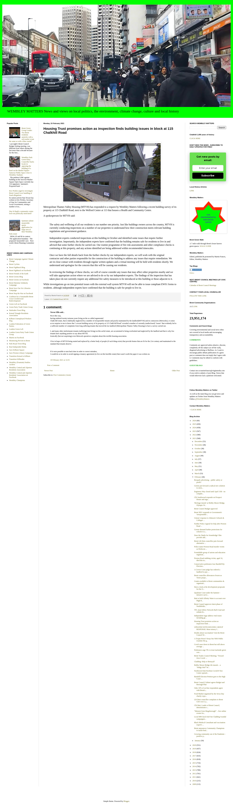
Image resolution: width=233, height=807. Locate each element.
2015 (194, 763)
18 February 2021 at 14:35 (60, 360)
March (197, 473)
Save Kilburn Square (16, 350)
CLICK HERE (195, 138)
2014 (194, 766)
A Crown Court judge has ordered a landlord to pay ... (207, 571)
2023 (194, 431)
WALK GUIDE (205, 246)
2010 (194, 781)
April (197, 470)
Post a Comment (53, 365)
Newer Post (48, 371)
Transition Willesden (16, 359)
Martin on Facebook (16, 338)
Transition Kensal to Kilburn (19, 356)
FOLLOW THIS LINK (198, 296)
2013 (194, 770)
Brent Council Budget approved (205, 509)
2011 (194, 777)
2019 (194, 749)
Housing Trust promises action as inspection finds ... (206, 622)
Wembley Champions (17, 380)
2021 (194, 438)
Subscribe (207, 175)
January (198, 741)
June (196, 463)
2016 (194, 759)
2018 (194, 752)
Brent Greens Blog (16, 277)
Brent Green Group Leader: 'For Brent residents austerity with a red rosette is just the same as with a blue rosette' (21, 134)
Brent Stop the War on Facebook (21, 293)
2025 (194, 424)
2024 (194, 428)
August (197, 456)
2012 (194, 774)
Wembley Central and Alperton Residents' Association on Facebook (20, 375)
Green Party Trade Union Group (21, 307)
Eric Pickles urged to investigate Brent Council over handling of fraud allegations (21, 193)
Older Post (176, 371)
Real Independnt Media (17, 347)
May (196, 466)
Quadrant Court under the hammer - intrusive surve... (207, 594)
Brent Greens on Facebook (19, 280)
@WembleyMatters (202, 399)
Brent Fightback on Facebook (20, 270)
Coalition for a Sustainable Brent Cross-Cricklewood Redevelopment (21, 299)
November (199, 445)
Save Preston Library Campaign (21, 353)
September (199, 452)
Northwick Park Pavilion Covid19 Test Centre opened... (208, 672)
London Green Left (16, 329)
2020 (194, 745)
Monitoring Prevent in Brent (19, 341)
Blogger (126, 801)
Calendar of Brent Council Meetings (203, 285)
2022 (194, 435)
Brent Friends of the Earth (18, 274)
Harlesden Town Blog (17, 310)
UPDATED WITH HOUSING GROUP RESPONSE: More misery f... (208, 628)
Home (112, 371)
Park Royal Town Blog (17, 344)
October (198, 448)
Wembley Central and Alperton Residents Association (20, 369)
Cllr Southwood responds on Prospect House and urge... (208, 498)
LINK (192, 191)
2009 (194, 784)
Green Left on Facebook (18, 304)
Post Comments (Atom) (62, 375)
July (196, 459)
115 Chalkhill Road (56, 299)
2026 (194, 421)
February (198, 477)
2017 (194, 756)
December (199, 441)
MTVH (66, 299)
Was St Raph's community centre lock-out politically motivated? (21, 212)
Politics (192, 273)
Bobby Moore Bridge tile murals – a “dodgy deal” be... (207, 666)
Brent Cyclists (14, 264)
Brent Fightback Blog (17, 267)
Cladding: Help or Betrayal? (204, 662)
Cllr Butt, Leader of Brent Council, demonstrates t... (207, 706)
